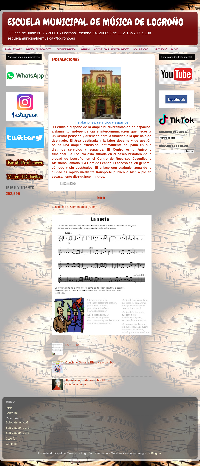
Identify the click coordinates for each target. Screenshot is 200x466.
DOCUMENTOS (140, 49)
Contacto (11, 443)
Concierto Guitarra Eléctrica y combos (90, 362)
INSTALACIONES (13, 49)
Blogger (156, 453)
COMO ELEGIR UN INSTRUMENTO (111, 49)
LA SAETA (72, 345)
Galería (10, 438)
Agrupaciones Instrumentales (24, 57)
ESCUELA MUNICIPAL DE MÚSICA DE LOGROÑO (95, 22)
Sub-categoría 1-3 (17, 432)
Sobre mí (12, 413)
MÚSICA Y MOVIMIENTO (38, 49)
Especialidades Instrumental (176, 57)
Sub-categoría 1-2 (17, 427)
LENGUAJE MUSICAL (66, 49)
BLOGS (174, 49)
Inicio (101, 197)
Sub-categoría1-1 (17, 422)
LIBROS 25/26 (159, 49)
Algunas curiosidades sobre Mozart (88, 380)
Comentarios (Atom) (83, 206)
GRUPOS (85, 49)
